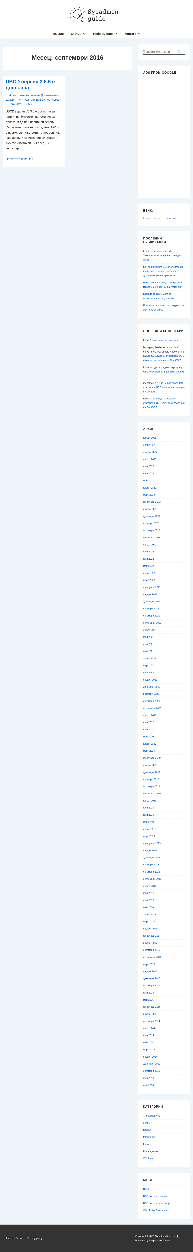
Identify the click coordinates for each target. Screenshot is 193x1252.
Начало (58, 33)
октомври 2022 (151, 530)
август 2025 (149, 437)
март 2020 (149, 750)
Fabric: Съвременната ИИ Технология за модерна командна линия (162, 255)
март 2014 (149, 1049)
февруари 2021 (152, 672)
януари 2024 (150, 452)
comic (146, 1122)
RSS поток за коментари (157, 1203)
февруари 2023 (152, 501)
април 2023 (149, 487)
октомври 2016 (151, 949)
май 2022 (148, 565)
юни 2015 (148, 992)
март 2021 (149, 665)
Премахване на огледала (164, 340)
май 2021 (148, 651)
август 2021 (149, 630)
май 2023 (148, 480)
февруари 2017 (152, 935)
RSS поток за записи (155, 1196)
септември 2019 (152, 793)
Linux (146, 1144)
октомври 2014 (151, 1021)
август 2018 (149, 886)
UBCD (29, 104)
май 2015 (148, 999)
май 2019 (148, 822)
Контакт (133, 33)
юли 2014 (148, 1035)
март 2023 (149, 494)
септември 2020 (152, 708)
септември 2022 (152, 537)
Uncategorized (151, 1151)
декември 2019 (151, 772)
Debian (147, 1129)
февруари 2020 (152, 757)
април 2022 (149, 573)
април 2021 (149, 658)
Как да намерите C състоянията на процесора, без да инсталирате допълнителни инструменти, (163, 271)
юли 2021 (148, 637)
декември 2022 (151, 516)
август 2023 (149, 459)
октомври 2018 (151, 871)
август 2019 (149, 800)
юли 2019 (148, 807)
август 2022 (149, 544)
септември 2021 (152, 622)
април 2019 (149, 829)
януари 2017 (150, 942)
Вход (146, 1189)
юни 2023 (148, 473)
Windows (148, 1158)
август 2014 (149, 1028)
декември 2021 (151, 601)
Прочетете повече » (19, 159)
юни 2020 (148, 729)
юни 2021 (148, 644)
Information (149, 1137)
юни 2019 (148, 814)
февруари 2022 (152, 587)
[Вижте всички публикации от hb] (12, 95)
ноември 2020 (151, 693)
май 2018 (148, 907)
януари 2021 (150, 679)
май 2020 (148, 736)
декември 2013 (151, 1063)
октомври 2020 (151, 701)
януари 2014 (150, 1056)
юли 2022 (148, 551)
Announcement (52, 100)
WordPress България (155, 1210)
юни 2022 (148, 558)
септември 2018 (152, 878)
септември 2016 (152, 957)
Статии (79, 33)
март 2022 (149, 580)
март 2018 (149, 921)
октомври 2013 (151, 1070)
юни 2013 (148, 1078)
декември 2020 (151, 686)
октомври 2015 (151, 985)
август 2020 (149, 715)
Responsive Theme (159, 1240)
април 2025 (149, 445)
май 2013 (148, 1085)
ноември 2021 (151, 608)
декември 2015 (151, 978)
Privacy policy (34, 1238)
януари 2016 (150, 971)
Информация (106, 33)
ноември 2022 (151, 523)
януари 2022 (150, 594)
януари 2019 (150, 850)
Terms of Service (15, 1238)
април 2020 (149, 743)
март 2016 (149, 964)
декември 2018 (151, 857)
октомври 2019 (151, 786)
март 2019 (149, 836)
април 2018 (149, 914)
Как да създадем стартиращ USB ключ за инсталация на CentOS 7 (164, 371)
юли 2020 (148, 722)
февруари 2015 (152, 1006)
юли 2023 (148, 466)
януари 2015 (150, 1014)
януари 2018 (150, 928)
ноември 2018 (151, 864)
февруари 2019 (152, 843)
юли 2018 (148, 893)
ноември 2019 (151, 779)
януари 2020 (150, 765)
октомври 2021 (151, 615)
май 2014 (148, 1042)
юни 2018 (148, 900)
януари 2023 (150, 509)
